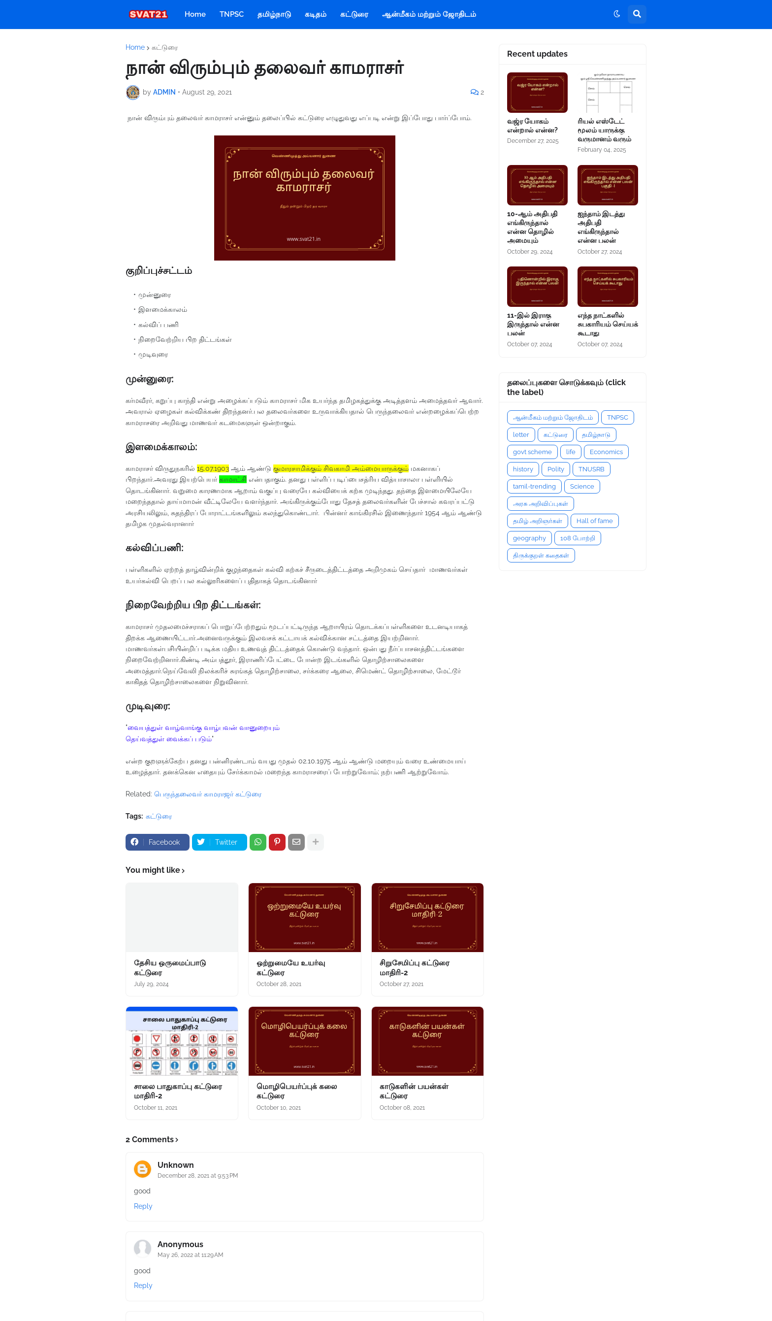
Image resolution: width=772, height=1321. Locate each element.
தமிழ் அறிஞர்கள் (537, 521)
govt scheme (532, 452)
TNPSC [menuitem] (232, 14)
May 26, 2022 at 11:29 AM (191, 1255)
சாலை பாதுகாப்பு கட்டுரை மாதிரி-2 (178, 1091)
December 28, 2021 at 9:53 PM (198, 1175)
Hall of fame (595, 521)
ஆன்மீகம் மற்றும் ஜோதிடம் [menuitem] (429, 14)
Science (582, 486)
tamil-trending (534, 486)
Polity (555, 469)
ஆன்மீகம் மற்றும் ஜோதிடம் (553, 417)
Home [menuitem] (195, 14)
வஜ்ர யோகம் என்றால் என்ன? (532, 125)
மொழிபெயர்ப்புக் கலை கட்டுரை (297, 1091)
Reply (143, 1206)
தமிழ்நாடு (596, 434)
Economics (606, 452)
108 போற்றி (577, 538)
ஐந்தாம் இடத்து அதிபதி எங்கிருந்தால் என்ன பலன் (601, 227)
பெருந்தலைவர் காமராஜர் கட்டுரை (207, 794)
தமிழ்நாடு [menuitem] (274, 14)
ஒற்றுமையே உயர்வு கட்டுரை (291, 967)
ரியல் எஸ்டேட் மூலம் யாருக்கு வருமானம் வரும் (604, 130)
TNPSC (617, 417)
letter (521, 434)
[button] (617, 14)
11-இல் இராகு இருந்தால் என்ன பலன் (533, 324)
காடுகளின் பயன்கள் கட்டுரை (414, 1091)
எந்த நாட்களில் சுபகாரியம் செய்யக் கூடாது (608, 324)
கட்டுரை (165, 47)
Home (135, 47)
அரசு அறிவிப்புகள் (540, 503)
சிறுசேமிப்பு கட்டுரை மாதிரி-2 (415, 967)
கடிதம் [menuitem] (315, 14)
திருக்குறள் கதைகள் (541, 555)
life (571, 452)
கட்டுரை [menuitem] (354, 14)
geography (529, 538)
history (523, 469)
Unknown (176, 1165)
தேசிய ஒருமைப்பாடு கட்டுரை (170, 967)
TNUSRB (592, 469)
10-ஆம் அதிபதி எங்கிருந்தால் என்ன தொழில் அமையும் (532, 227)
